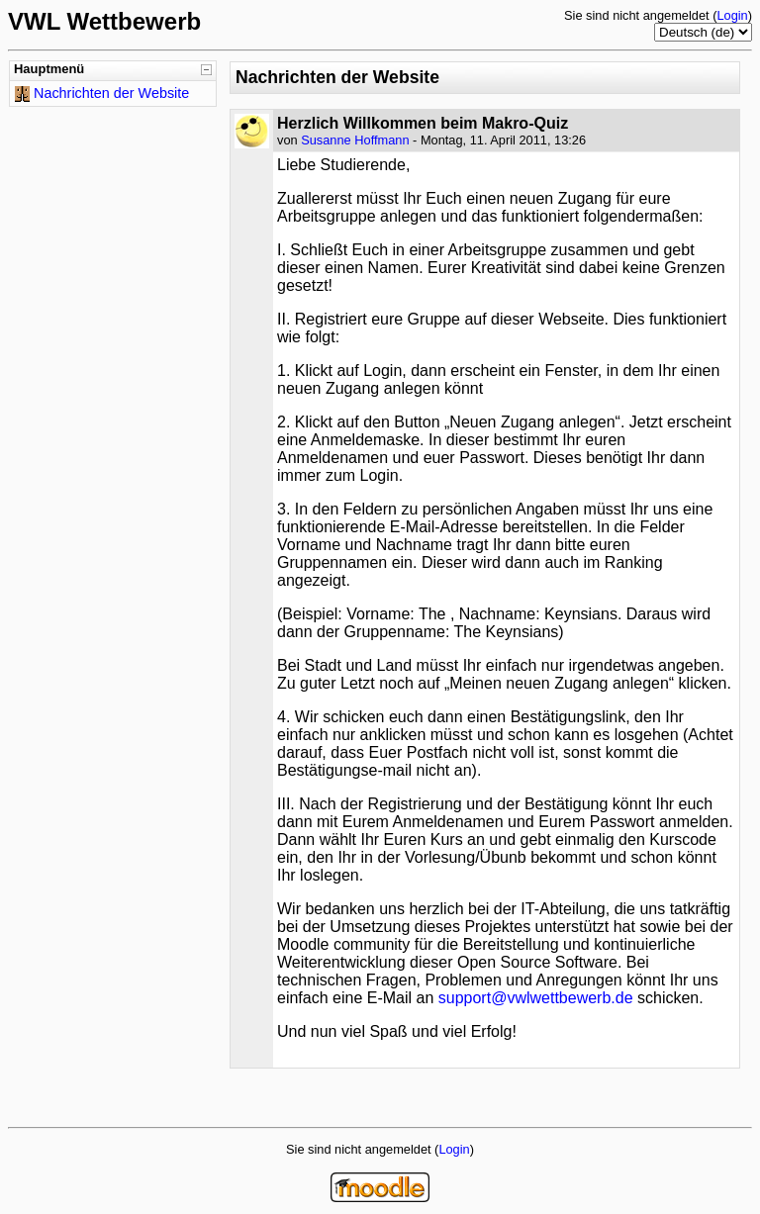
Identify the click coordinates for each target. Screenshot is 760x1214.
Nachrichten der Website (111, 93)
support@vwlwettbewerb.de (535, 997)
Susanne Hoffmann (355, 140)
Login (731, 15)
